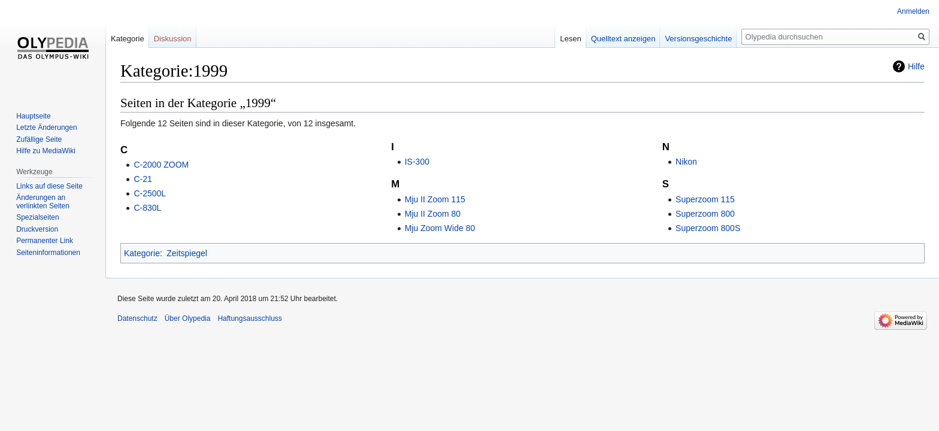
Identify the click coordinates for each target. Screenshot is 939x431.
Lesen (570, 38)
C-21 (143, 179)
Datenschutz (137, 318)
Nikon (686, 161)
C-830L (147, 208)
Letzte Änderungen (46, 127)
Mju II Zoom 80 (433, 213)
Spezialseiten (37, 217)
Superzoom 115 (705, 199)
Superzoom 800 (705, 213)
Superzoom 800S (708, 228)
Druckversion (37, 229)
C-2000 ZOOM (161, 164)
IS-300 (417, 161)
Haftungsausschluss (249, 318)
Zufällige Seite (39, 139)
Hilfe (916, 66)
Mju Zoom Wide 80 (440, 228)
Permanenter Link (44, 240)
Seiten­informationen (48, 252)
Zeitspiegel (186, 253)
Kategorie (142, 253)
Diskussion (173, 38)
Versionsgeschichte (698, 38)
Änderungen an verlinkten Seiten (42, 201)
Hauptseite (33, 116)
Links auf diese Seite (49, 186)
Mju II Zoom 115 (435, 199)
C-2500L (150, 193)
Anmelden (913, 11)
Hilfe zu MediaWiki (45, 151)
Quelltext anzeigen (623, 38)
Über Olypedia (188, 318)
